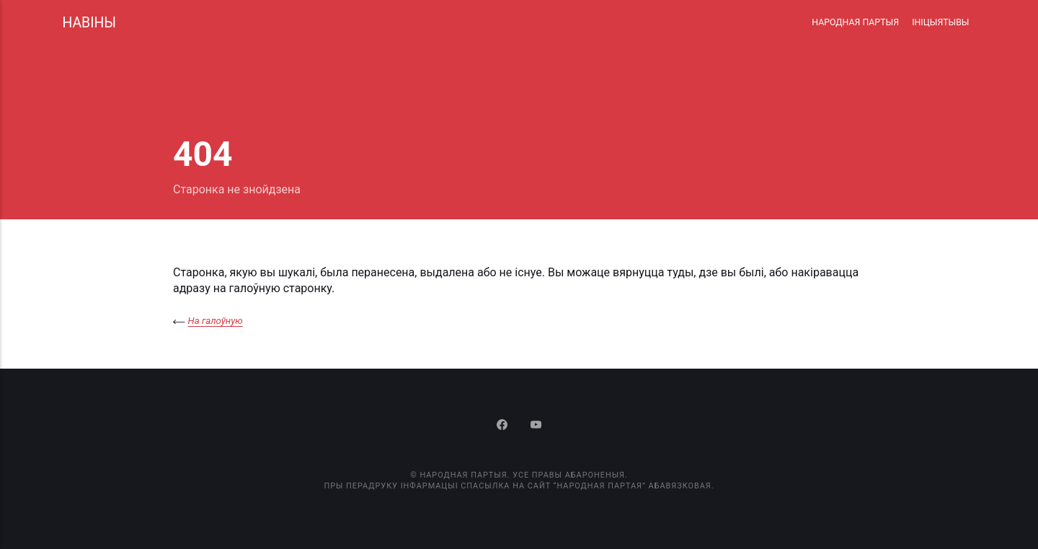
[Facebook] (503, 426)
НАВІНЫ (89, 22)
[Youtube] (535, 426)
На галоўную (215, 320)
